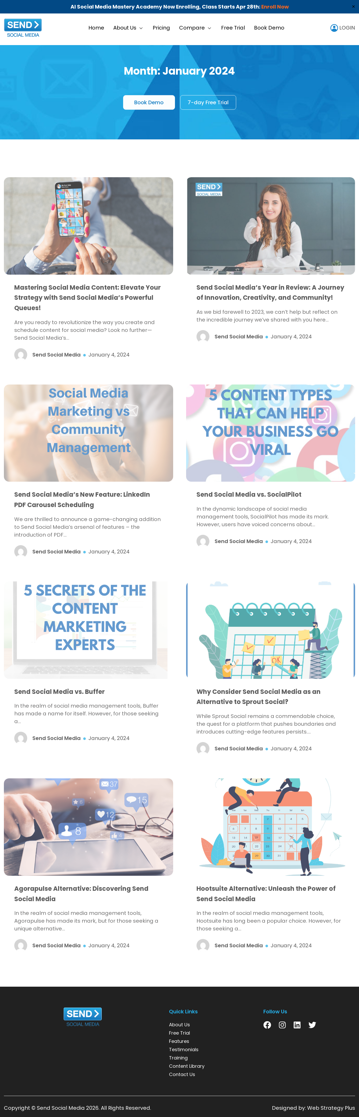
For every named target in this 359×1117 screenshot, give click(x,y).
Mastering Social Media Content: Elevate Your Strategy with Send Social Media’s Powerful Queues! (87, 311)
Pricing (161, 27)
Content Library (187, 1066)
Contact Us (182, 1074)
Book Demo (269, 27)
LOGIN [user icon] (342, 27)
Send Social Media (61, 1108)
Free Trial (233, 27)
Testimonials (184, 1049)
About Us (124, 27)
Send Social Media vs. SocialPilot (248, 508)
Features (179, 1041)
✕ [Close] (353, 7)
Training (178, 1058)
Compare (192, 27)
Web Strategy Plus (331, 1108)
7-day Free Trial (208, 105)
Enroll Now (275, 6)
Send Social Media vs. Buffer (59, 705)
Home (96, 27)
